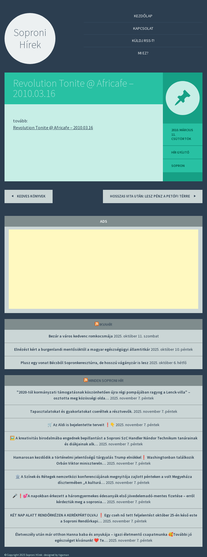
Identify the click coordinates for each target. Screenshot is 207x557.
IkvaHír (106, 324)
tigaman (64, 555)
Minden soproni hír (106, 380)
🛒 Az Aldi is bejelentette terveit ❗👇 (81, 424)
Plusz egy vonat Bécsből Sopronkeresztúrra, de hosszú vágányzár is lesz (84, 362)
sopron (178, 165)
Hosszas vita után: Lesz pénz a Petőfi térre (153, 196)
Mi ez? (143, 53)
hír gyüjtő (180, 152)
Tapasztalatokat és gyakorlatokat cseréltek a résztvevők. (81, 411)
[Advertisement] (103, 269)
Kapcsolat (143, 28)
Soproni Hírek (30, 38)
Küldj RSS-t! (143, 40)
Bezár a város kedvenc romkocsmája (81, 336)
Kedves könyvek (28, 196)
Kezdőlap (143, 15)
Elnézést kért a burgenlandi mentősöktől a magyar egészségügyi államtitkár (82, 349)
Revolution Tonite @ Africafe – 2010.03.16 (73, 88)
